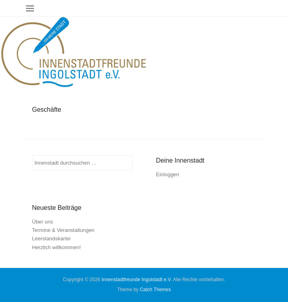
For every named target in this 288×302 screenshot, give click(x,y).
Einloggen (167, 174)
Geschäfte (46, 109)
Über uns (42, 222)
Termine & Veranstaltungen (63, 230)
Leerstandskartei (51, 239)
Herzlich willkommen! (56, 247)
